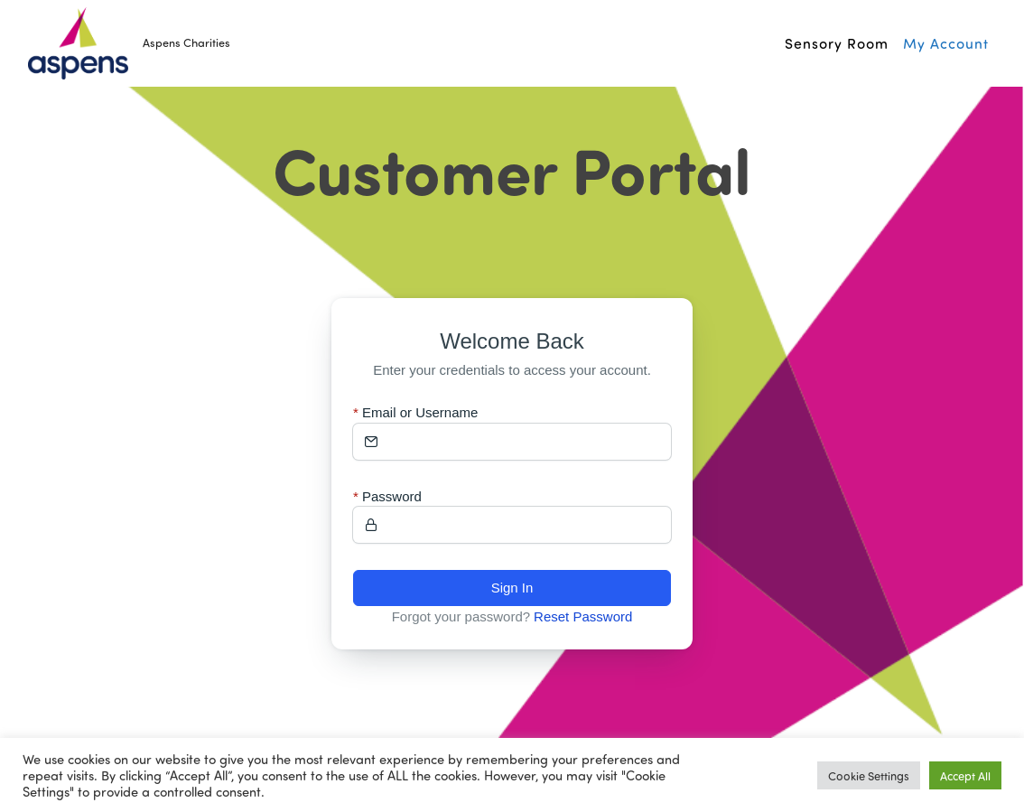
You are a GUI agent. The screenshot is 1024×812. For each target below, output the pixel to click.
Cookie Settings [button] (868, 775)
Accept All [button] (965, 775)
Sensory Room (837, 42)
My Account (946, 42)
